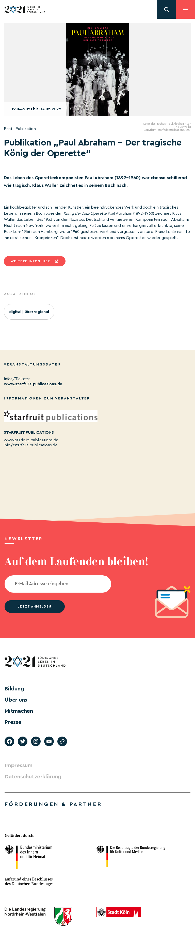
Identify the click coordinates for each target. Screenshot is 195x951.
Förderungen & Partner (53, 804)
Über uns (16, 700)
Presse (13, 722)
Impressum (18, 765)
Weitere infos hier (30, 261)
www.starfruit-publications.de (33, 384)
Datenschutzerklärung (33, 776)
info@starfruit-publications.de (31, 445)
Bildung (14, 688)
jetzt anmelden (34, 606)
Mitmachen (19, 711)
